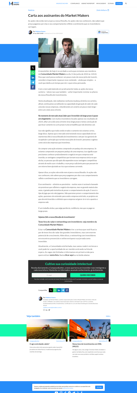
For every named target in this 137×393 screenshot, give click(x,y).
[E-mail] (49, 275)
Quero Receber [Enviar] (87, 275)
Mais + (108, 316)
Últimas (111, 3)
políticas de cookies (67, 388)
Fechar (99, 387)
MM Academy (101, 3)
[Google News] (103, 33)
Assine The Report (88, 3)
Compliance (75, 3)
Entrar (119, 3)
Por (39, 31)
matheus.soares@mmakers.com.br (52, 307)
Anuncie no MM (62, 3)
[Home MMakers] (14, 3)
